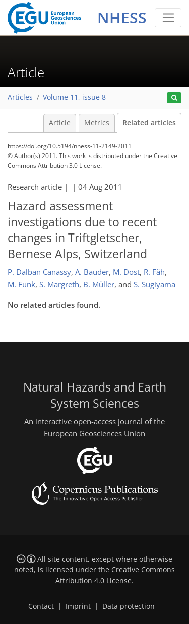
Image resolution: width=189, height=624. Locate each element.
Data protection (128, 606)
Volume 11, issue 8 (74, 97)
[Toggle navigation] (168, 17)
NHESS (122, 17)
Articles (20, 97)
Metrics (96, 122)
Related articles (149, 122)
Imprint (78, 606)
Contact (41, 606)
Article (60, 122)
